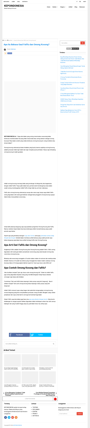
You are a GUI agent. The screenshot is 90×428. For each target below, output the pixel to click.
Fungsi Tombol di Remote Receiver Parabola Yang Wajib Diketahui (46, 386)
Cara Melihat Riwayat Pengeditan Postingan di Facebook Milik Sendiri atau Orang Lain (44, 394)
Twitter (36, 335)
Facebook (19, 335)
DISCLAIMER (36, 409)
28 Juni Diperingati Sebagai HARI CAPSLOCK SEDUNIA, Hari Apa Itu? (11, 369)
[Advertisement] (45, 24)
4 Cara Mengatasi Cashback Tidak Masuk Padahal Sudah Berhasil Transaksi (15, 394)
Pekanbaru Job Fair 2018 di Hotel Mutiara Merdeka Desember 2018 (46, 369)
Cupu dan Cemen (29, 235)
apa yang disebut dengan (38, 299)
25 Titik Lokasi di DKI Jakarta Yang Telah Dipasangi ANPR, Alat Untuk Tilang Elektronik (29, 386)
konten (10, 53)
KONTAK (35, 411)
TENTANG (35, 407)
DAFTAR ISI (36, 415)
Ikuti (84, 1)
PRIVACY (35, 413)
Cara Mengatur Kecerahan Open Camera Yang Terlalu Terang (28, 369)
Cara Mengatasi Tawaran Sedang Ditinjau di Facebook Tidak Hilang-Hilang (11, 386)
